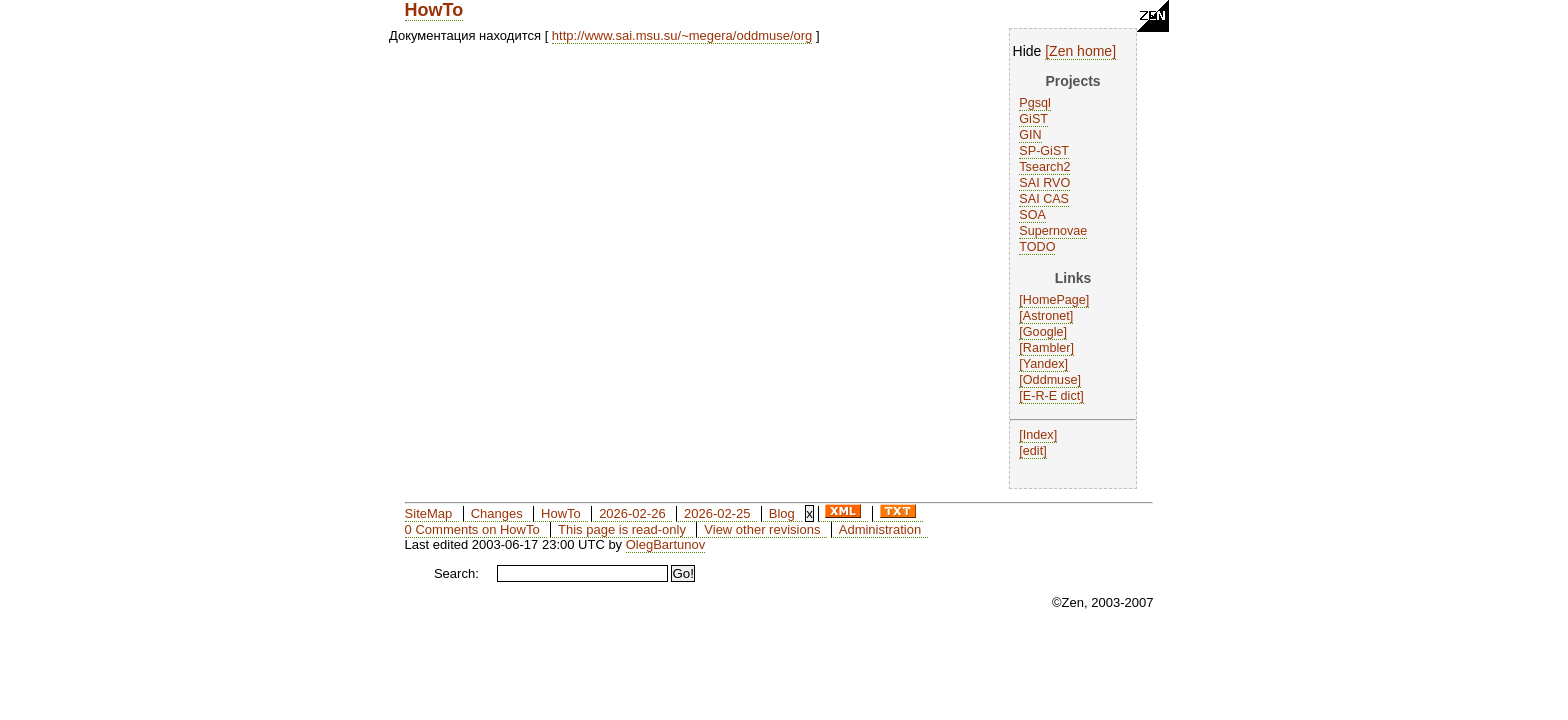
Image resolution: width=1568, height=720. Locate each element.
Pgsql (1035, 103)
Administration (880, 529)
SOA (1032, 215)
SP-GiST (1044, 151)
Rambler (1047, 348)
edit (1033, 451)
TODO (1037, 247)
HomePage (1054, 300)
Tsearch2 (1044, 167)
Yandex (1044, 364)
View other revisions (762, 529)
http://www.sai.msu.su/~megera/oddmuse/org (682, 35)
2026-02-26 (632, 513)
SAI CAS (1044, 199)
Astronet (1046, 316)
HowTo (434, 10)
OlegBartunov (666, 544)
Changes (497, 513)
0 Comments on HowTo (472, 529)
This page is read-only (622, 529)
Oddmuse (1050, 380)
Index (1038, 435)
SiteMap (429, 513)
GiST (1033, 119)
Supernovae (1053, 231)
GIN (1030, 135)
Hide (1027, 51)
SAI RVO (1044, 183)
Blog (782, 513)
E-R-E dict (1051, 396)
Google (1043, 332)
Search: (456, 573)
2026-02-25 (717, 513)
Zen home (1080, 51)
